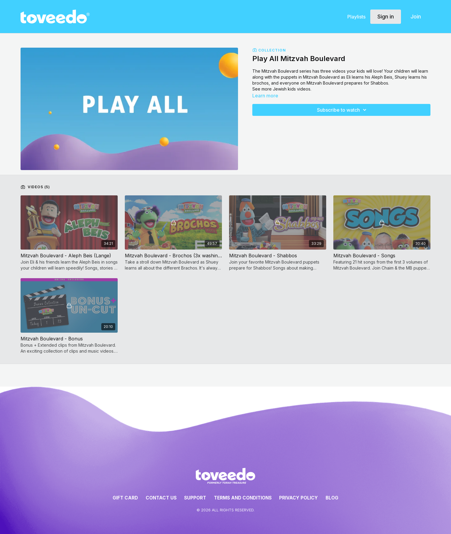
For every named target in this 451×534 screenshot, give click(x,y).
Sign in (385, 16)
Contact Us (161, 498)
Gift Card (125, 498)
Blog (332, 498)
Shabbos (379, 82)
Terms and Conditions (243, 498)
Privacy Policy (298, 498)
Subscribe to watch (342, 109)
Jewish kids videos (291, 88)
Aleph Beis (381, 77)
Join (415, 16)
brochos (260, 82)
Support (195, 498)
